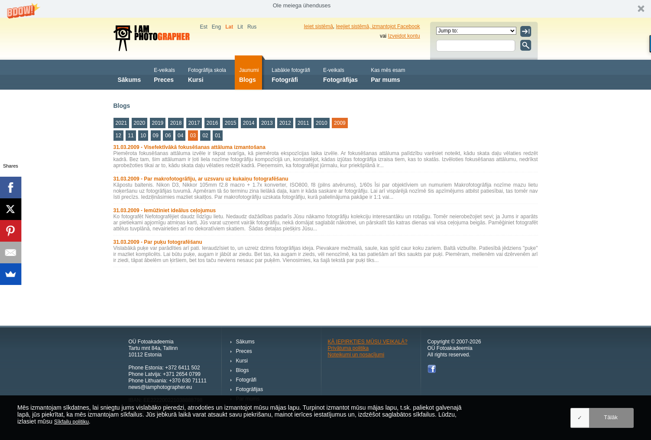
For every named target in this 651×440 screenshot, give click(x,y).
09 (156, 136)
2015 (230, 123)
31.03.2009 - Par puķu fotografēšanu (157, 242)
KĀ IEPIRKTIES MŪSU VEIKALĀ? (368, 342)
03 (193, 136)
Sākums (129, 74)
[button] (325, 9)
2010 (321, 123)
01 (217, 136)
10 (143, 136)
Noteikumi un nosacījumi (356, 355)
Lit (240, 27)
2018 (176, 123)
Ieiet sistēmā (318, 26)
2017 (194, 123)
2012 (285, 123)
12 (118, 136)
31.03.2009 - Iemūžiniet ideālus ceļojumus (164, 210)
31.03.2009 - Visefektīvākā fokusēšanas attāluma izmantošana (189, 147)
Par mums (388, 74)
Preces (164, 74)
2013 (267, 123)
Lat (229, 27)
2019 (158, 123)
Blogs (249, 74)
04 (180, 136)
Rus (251, 27)
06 (168, 136)
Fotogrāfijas (340, 74)
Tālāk (611, 417)
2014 (249, 123)
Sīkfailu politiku (71, 422)
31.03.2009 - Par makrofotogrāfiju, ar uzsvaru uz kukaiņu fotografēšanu (200, 179)
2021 (121, 123)
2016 (212, 123)
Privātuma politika (348, 348)
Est (203, 27)
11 (130, 136)
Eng (216, 27)
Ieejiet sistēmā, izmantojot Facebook (378, 26)
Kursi (207, 74)
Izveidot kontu (404, 36)
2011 (303, 123)
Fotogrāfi (291, 74)
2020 (140, 123)
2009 (340, 123)
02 (205, 136)
